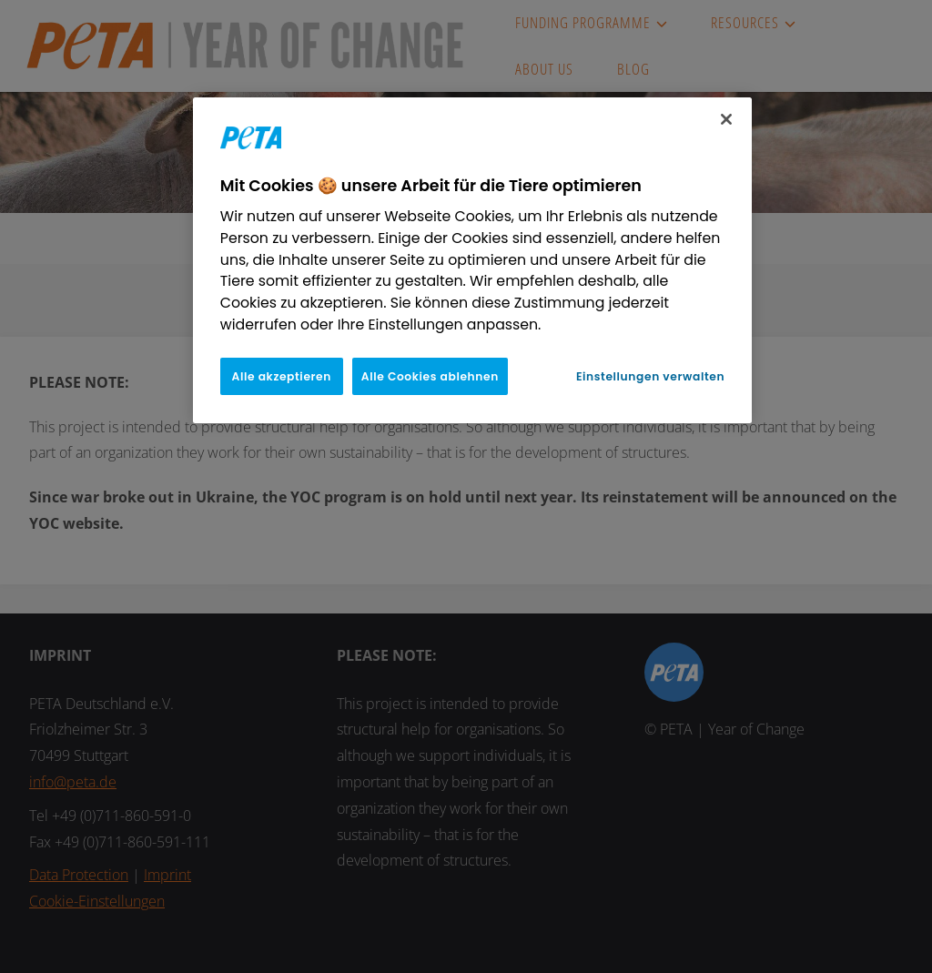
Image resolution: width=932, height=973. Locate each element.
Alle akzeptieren (281, 376)
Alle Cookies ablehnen (430, 376)
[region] (472, 260)
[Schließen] (726, 119)
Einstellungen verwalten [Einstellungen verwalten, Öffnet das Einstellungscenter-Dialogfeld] (650, 376)
